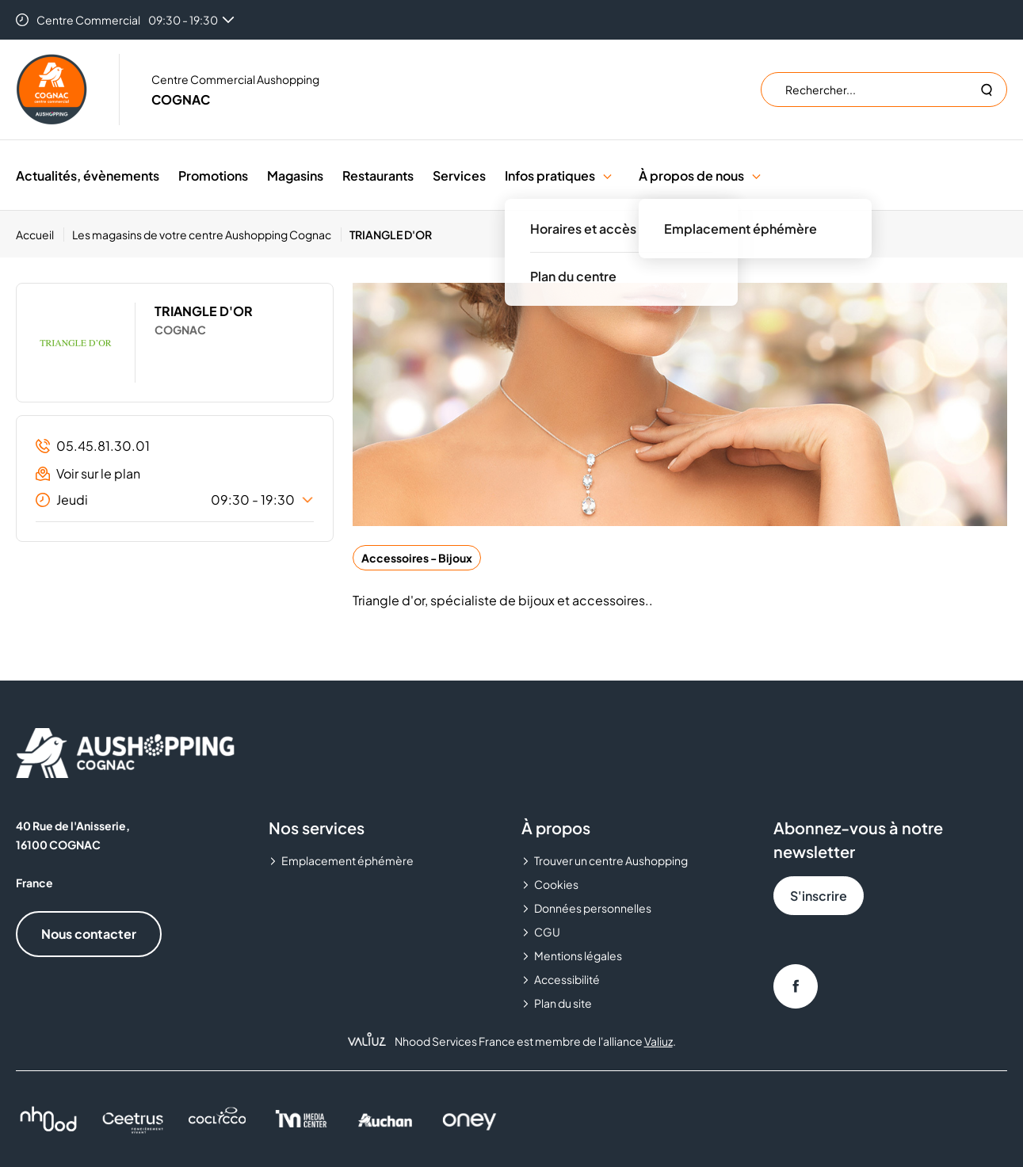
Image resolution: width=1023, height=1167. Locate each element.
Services (459, 175)
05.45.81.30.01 (93, 445)
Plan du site (563, 1003)
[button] (607, 175)
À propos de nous (691, 175)
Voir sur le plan (88, 473)
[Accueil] (40, 234)
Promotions (213, 175)
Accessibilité (567, 979)
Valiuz (658, 1041)
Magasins (295, 175)
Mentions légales (578, 955)
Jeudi (175, 499)
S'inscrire (818, 895)
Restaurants (378, 175)
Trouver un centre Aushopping (611, 860)
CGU (547, 932)
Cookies (556, 884)
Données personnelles (592, 908)
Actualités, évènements (87, 175)
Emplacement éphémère (347, 860)
